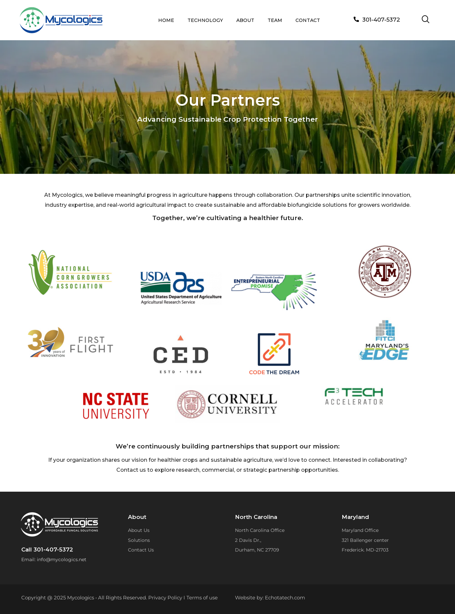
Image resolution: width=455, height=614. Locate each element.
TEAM (275, 20)
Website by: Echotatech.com (270, 597)
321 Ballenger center (365, 540)
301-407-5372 (381, 19)
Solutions (139, 540)
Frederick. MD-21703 (365, 550)
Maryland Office (360, 530)
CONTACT (307, 20)
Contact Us (141, 550)
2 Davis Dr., (248, 540)
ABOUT (245, 20)
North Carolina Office (259, 530)
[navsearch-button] (425, 20)
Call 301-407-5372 (47, 549)
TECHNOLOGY (205, 20)
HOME (166, 20)
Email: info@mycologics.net (53, 559)
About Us (139, 530)
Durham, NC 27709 (257, 550)
